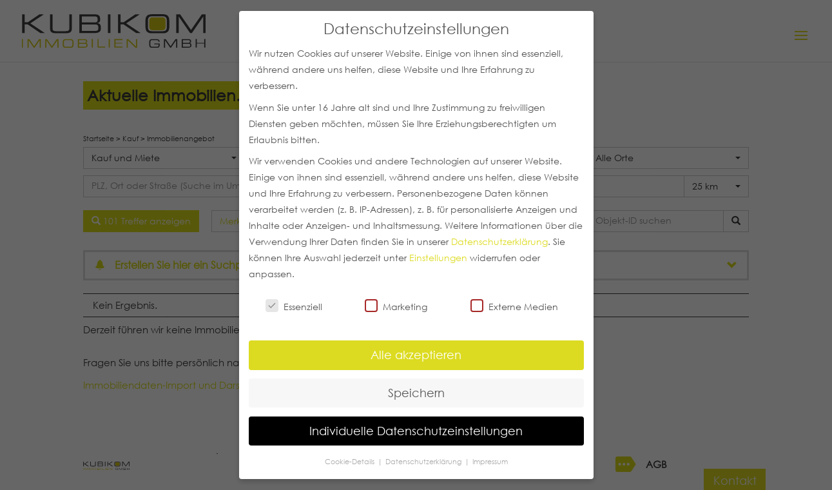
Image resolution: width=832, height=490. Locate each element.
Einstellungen (438, 257)
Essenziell (294, 306)
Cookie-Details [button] (350, 461)
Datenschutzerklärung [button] (424, 461)
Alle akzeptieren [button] (416, 354)
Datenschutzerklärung (499, 241)
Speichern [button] (416, 392)
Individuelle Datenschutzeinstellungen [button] (416, 430)
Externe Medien (514, 306)
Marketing (396, 306)
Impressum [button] (490, 461)
